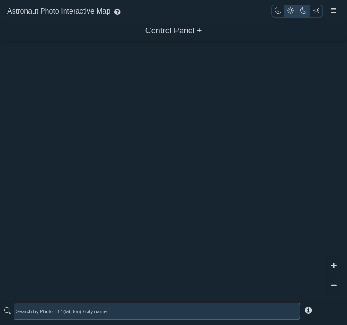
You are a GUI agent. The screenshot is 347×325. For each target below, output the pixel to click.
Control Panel (170, 30)
